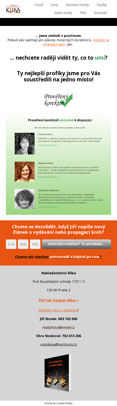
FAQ (83, 12)
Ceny (54, 4)
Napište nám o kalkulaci (58, 310)
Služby (102, 4)
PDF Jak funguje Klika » (58, 300)
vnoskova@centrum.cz (58, 344)
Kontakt (100, 12)
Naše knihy (63, 12)
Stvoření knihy (77, 4)
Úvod (38, 4)
